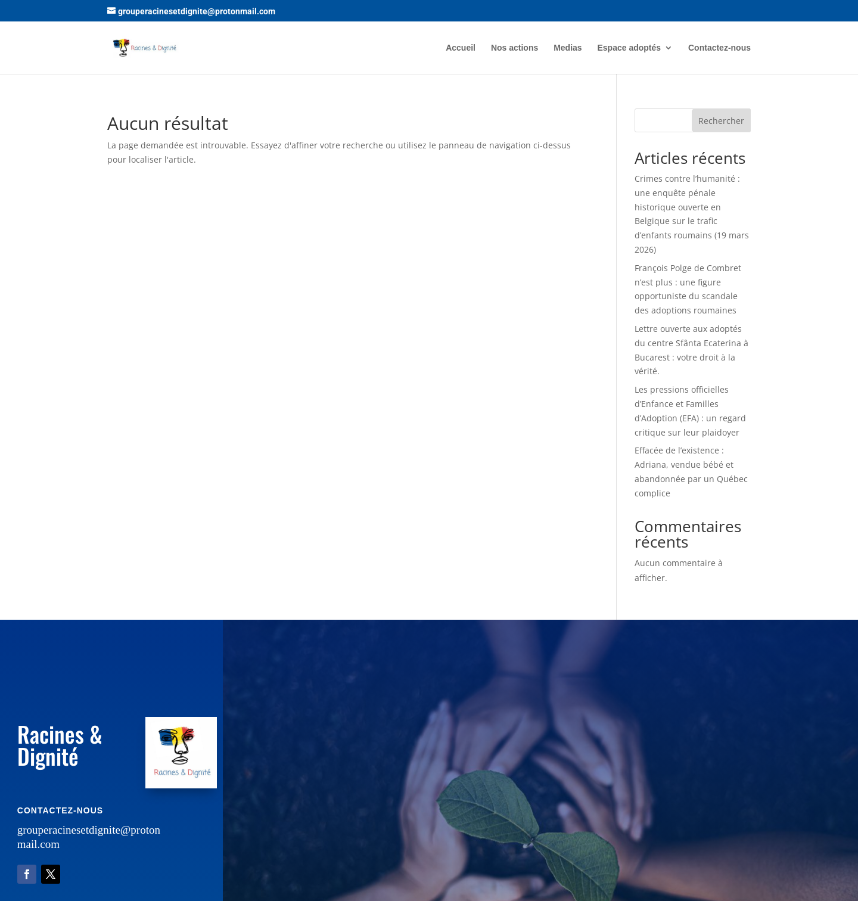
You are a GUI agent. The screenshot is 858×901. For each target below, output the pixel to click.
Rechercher (721, 120)
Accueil (460, 48)
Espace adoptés (629, 48)
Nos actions (514, 48)
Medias (568, 48)
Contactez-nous (719, 48)
